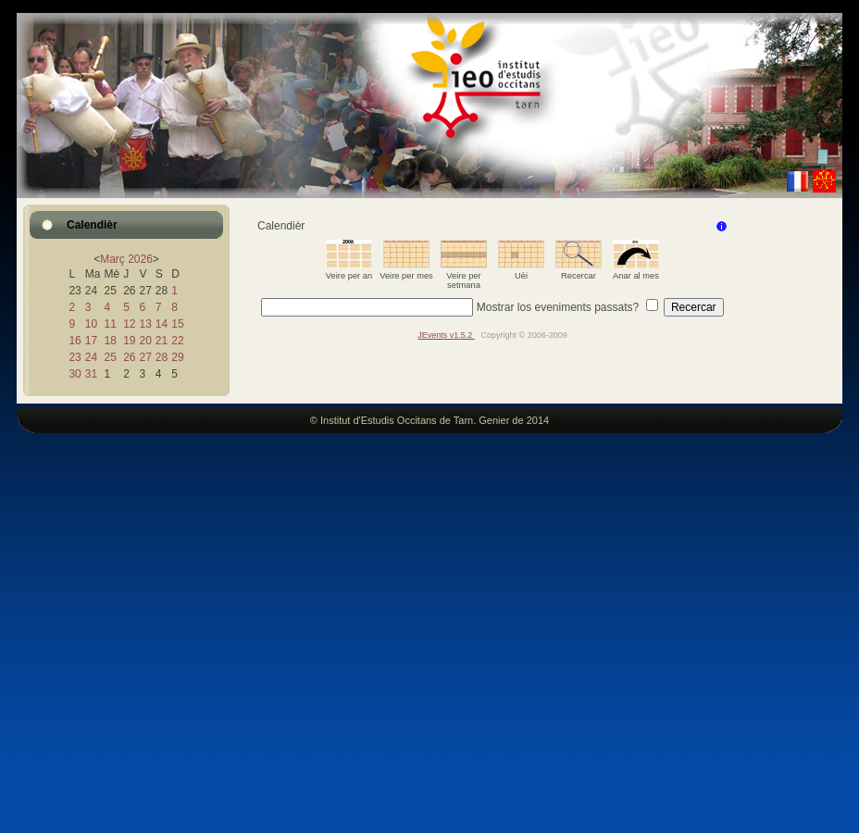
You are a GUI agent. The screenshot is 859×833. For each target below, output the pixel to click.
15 (177, 323)
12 (129, 323)
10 (91, 323)
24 (91, 357)
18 (110, 340)
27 (145, 357)
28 (162, 357)
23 (74, 357)
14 (162, 323)
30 (74, 373)
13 (145, 323)
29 (177, 357)
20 (145, 340)
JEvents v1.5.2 (446, 335)
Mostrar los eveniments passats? (558, 307)
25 (110, 357)
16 (74, 340)
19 (129, 340)
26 (129, 357)
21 (162, 340)
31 (91, 373)
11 (110, 323)
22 (177, 340)
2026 (140, 259)
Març (112, 259)
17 (91, 340)
